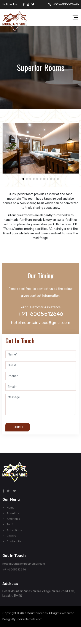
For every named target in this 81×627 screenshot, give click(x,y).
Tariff (10, 524)
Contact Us (14, 541)
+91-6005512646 (66, 4)
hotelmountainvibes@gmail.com (40, 322)
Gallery (11, 535)
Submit (18, 427)
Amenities (13, 518)
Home (10, 507)
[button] (23, 179)
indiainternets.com (30, 619)
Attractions (14, 530)
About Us (13, 513)
